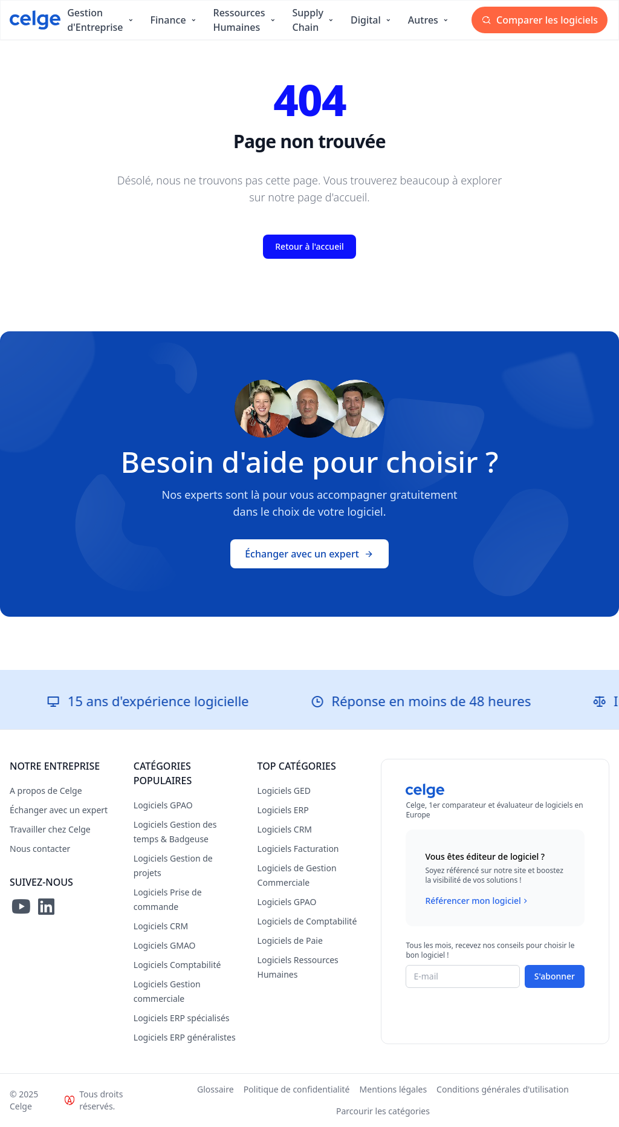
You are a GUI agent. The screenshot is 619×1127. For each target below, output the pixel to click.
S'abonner (554, 976)
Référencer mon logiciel (477, 901)
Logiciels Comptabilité (177, 964)
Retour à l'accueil (309, 246)
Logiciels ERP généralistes (185, 1037)
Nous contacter (40, 848)
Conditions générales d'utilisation (502, 1089)
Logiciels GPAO (163, 805)
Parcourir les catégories (383, 1111)
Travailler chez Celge (50, 829)
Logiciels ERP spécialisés (182, 1018)
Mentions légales (393, 1089)
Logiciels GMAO (165, 945)
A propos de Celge (46, 790)
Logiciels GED (284, 790)
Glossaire (215, 1089)
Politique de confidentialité (297, 1089)
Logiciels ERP (283, 810)
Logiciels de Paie (290, 940)
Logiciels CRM (161, 926)
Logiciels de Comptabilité (307, 921)
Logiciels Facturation (298, 848)
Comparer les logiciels (539, 20)
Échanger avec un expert (309, 554)
